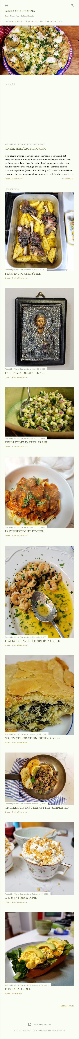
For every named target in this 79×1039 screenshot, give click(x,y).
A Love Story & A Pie (21, 898)
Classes (28, 21)
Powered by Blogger (39, 1024)
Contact (55, 21)
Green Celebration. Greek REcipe (32, 738)
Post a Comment (19, 278)
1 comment (17, 993)
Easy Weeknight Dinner (24, 531)
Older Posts (67, 1006)
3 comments (17, 179)
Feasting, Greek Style (23, 273)
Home (8, 21)
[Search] (72, 5)
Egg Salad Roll (18, 989)
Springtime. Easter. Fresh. (26, 442)
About (18, 21)
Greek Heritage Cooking (25, 149)
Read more (68, 179)
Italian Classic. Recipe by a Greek (32, 641)
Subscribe (41, 21)
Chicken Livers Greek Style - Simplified (36, 808)
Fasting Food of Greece (24, 373)
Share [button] (7, 179)
